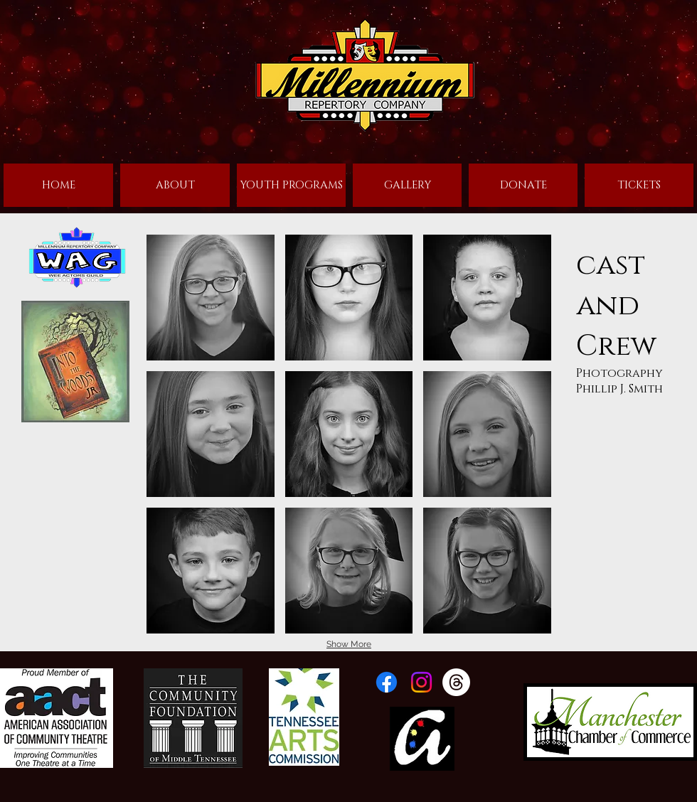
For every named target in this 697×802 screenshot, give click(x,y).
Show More (348, 644)
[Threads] (456, 682)
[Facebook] (386, 682)
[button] (211, 297)
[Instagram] (421, 682)
